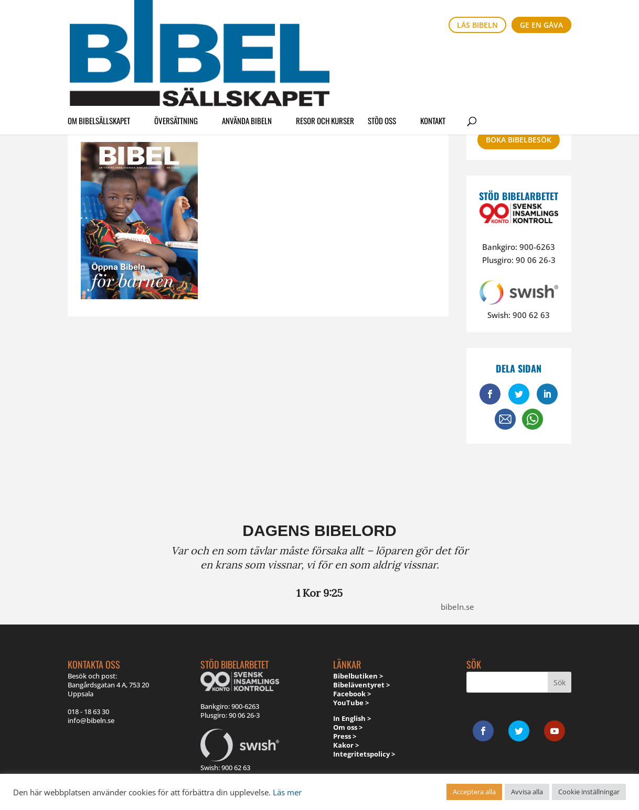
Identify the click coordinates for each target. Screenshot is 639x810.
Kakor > (346, 745)
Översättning (176, 54)
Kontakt (432, 54)
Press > (344, 736)
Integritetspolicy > (364, 754)
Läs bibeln (477, 25)
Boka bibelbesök (518, 140)
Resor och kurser (325, 54)
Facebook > (352, 693)
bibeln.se (457, 606)
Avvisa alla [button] (527, 791)
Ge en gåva (541, 25)
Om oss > (348, 727)
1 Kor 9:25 (319, 592)
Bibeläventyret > (361, 684)
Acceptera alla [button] (474, 791)
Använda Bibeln (247, 54)
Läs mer (287, 792)
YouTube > (351, 702)
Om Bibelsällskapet (99, 54)
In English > (352, 718)
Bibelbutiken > (358, 676)
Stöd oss (382, 54)
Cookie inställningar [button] (589, 791)
